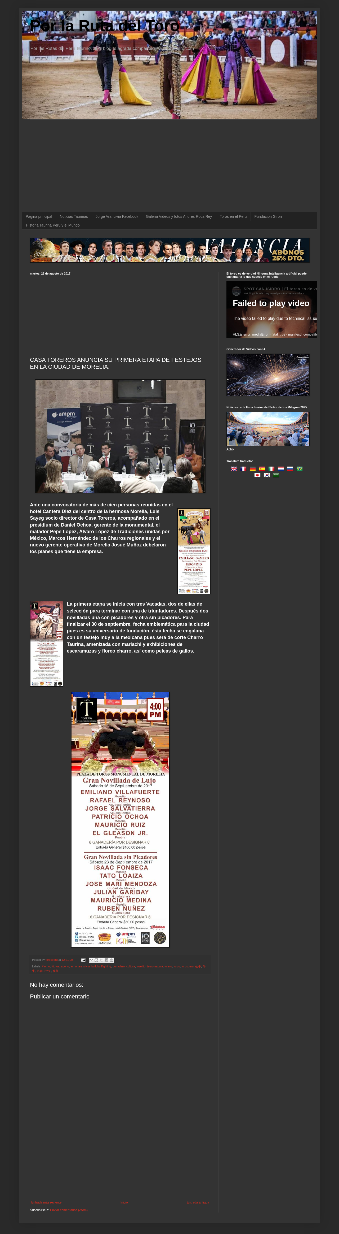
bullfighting (104, 966)
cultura (130, 966)
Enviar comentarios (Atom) (69, 1210)
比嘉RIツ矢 (44, 970)
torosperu (187, 966)
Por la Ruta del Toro (105, 25)
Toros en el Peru (233, 216)
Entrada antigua (198, 1202)
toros (176, 966)
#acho (46, 966)
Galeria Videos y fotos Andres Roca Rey (179, 216)
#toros (55, 966)
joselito (140, 966)
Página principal (39, 216)
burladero (119, 966)
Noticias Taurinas (74, 216)
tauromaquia (155, 966)
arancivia (84, 966)
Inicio (124, 1202)
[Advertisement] (120, 315)
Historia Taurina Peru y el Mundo (53, 225)
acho (73, 966)
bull (93, 966)
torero (168, 966)
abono (65, 966)
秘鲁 (56, 970)
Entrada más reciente (46, 1202)
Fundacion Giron (268, 216)
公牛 (198, 966)
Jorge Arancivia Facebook (117, 216)
